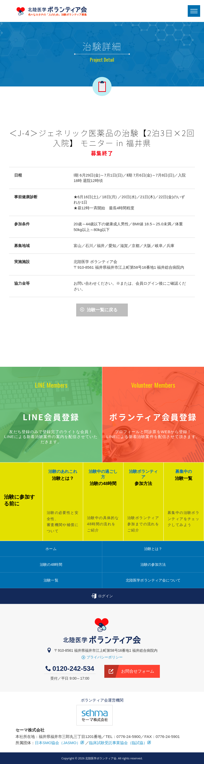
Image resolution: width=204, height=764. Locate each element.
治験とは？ (153, 549)
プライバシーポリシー (102, 657)
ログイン (102, 596)
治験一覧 (51, 580)
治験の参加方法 (153, 564)
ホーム (50, 549)
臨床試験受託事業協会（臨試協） (120, 743)
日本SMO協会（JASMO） (59, 743)
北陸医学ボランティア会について (153, 580)
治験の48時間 (51, 564)
